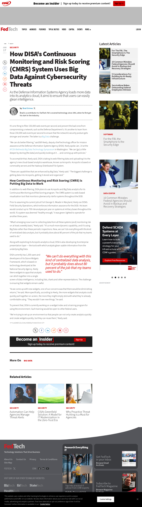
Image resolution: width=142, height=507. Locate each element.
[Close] (138, 499)
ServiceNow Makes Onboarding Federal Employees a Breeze (121, 87)
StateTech (36, 485)
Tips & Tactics (54, 29)
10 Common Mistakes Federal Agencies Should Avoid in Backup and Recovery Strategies (123, 65)
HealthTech (11, 491)
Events (79, 29)
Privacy (33, 459)
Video (64, 29)
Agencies (33, 29)
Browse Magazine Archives (104, 491)
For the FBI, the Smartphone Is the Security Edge (121, 53)
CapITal (71, 29)
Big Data (46, 136)
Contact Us (21, 459)
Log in (138, 29)
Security (11, 43)
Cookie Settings (105, 499)
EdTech (22, 485)
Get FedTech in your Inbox (103, 458)
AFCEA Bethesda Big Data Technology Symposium (32, 149)
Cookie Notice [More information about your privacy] (45, 504)
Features (42, 29)
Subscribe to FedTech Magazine (107, 485)
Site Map (8, 462)
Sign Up (118, 3)
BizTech (9, 485)
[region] (71, 499)
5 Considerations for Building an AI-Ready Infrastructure (121, 76)
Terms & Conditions (49, 459)
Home (5, 43)
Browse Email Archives (102, 464)
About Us (8, 459)
